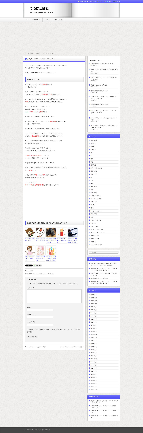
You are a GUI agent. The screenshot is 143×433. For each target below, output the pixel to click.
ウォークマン (29, 271)
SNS (92, 217)
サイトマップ (36, 20)
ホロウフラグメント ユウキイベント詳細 (71, 347)
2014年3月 (94, 380)
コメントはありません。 (40, 274)
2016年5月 (94, 349)
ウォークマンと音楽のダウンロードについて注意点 (72, 240)
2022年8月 (94, 325)
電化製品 (51, 274)
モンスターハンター (96, 244)
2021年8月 (94, 340)
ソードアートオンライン (98, 232)
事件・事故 (94, 214)
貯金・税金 (94, 171)
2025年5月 (94, 319)
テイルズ (93, 241)
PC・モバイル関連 (96, 198)
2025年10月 (94, 303)
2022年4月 (94, 328)
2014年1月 (94, 386)
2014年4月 (94, 377)
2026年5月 (94, 294)
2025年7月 (94, 313)
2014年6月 (94, 371)
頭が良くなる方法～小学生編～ (99, 85)
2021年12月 (94, 334)
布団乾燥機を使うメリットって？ (100, 104)
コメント (30, 288)
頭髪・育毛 (94, 174)
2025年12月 (94, 297)
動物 (92, 162)
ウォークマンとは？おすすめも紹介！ (36, 347)
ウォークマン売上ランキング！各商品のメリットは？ (51, 258)
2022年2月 (94, 331)
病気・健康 (94, 140)
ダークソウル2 (95, 235)
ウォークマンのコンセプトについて (40, 239)
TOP (26, 20)
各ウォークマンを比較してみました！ (29, 258)
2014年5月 (94, 374)
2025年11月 (94, 300)
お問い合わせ (58, 20)
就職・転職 (94, 186)
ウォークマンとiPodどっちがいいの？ (61, 240)
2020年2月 (94, 346)
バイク (92, 180)
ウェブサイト (31, 322)
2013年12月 (94, 389)
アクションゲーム (96, 220)
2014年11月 (94, 359)
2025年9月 (94, 307)
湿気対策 (93, 165)
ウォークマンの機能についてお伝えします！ (51, 240)
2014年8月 (94, 365)
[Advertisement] (71, 37)
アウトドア (94, 202)
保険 (92, 183)
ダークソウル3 (95, 238)
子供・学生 (94, 192)
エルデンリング (95, 226)
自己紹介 (47, 20)
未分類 (92, 205)
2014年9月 (94, 362)
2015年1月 (94, 356)
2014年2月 (94, 383)
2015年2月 (94, 352)
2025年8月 (94, 310)
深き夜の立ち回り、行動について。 (101, 278)
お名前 (29, 307)
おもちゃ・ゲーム (96, 195)
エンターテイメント (96, 211)
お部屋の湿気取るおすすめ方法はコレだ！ (103, 63)
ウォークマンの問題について (29, 239)
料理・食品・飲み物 (96, 168)
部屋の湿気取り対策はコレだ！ (99, 91)
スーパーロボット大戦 (97, 229)
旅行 (92, 153)
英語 (92, 189)
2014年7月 (94, 368)
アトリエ (93, 223)
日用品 (92, 146)
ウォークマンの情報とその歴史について (40, 258)
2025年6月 (94, 316)
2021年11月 (94, 337)
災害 (92, 159)
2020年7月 (94, 343)
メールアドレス (32, 314)
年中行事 (93, 149)
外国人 (92, 208)
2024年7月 (94, 322)
